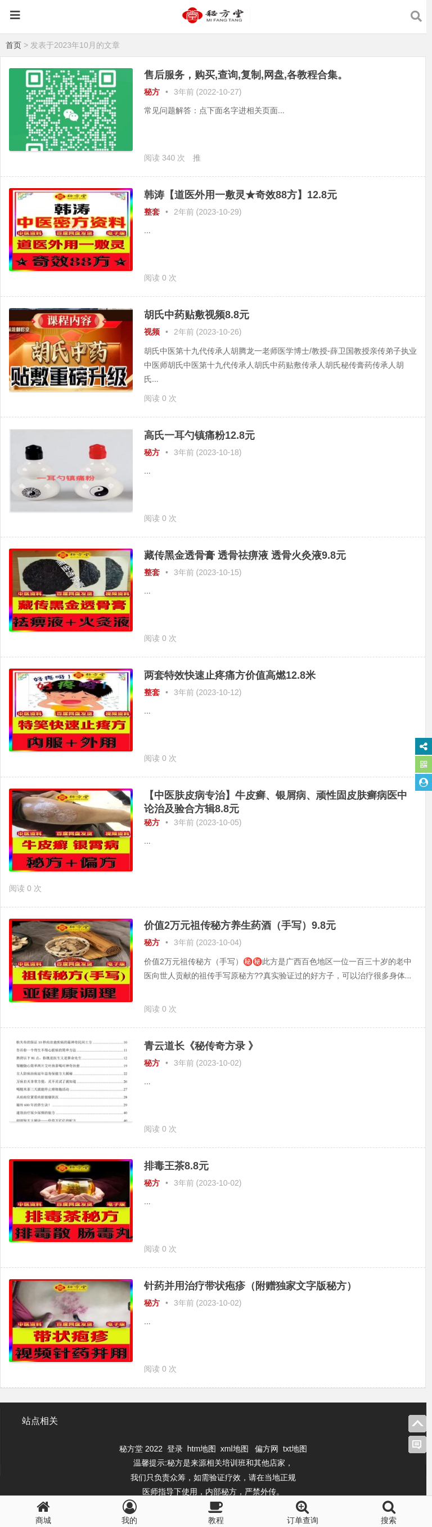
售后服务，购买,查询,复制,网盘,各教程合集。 (246, 75)
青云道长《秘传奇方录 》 (201, 1046)
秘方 (152, 91)
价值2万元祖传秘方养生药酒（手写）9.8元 (240, 925)
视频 (152, 331)
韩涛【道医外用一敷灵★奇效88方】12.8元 (240, 195)
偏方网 (266, 1448)
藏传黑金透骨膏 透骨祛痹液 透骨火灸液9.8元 (245, 555)
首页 (13, 45)
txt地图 (295, 1448)
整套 (152, 211)
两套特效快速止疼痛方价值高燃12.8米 (230, 675)
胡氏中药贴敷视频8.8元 (196, 314)
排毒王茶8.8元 (176, 1166)
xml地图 (235, 1448)
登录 (176, 1448)
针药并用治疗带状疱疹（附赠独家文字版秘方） (250, 1286)
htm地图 (201, 1448)
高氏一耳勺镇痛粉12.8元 (199, 435)
